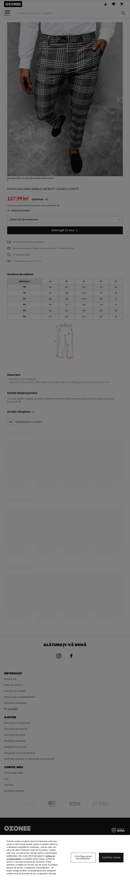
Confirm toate (111, 857)
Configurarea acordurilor (83, 857)
